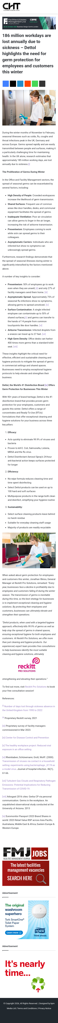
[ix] (46, 385)
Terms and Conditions (27, 1008)
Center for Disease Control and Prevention (27, 737)
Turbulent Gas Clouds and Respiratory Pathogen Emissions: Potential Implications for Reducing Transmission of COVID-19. (29, 784)
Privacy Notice (44, 1008)
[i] (29, 164)
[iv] (47, 304)
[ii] (37, 288)
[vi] (40, 325)
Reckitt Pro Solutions (36, 686)
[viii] (15, 346)
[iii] (46, 292)
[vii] (44, 334)
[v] (26, 317)
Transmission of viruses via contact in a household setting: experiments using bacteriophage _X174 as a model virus (28, 765)
